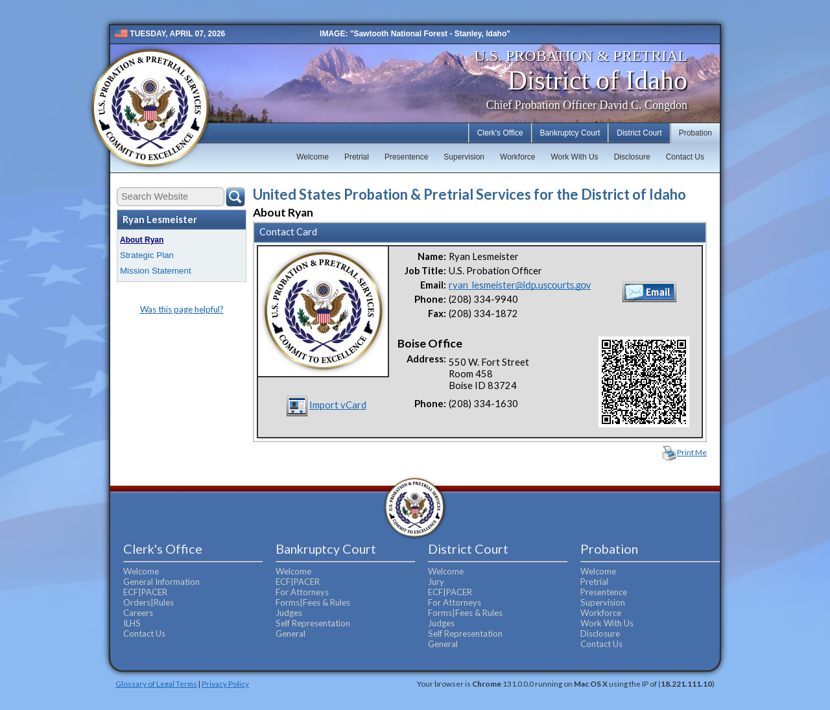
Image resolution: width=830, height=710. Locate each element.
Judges (289, 613)
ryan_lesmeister (520, 284)
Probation (695, 132)
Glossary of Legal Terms (156, 683)
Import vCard (337, 404)
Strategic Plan (147, 255)
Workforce (517, 156)
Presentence (406, 156)
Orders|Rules (148, 602)
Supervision (464, 156)
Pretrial (356, 156)
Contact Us (685, 156)
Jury (436, 581)
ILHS (132, 623)
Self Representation (313, 623)
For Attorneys (302, 592)
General (290, 633)
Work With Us (575, 156)
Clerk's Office (500, 132)
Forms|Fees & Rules (313, 602)
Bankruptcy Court (570, 132)
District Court (639, 132)
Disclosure (632, 156)
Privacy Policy (225, 683)
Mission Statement (155, 271)
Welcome (312, 156)
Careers (138, 613)
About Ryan (141, 239)
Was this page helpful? (182, 309)
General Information (161, 581)
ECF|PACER (145, 592)
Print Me (692, 452)
